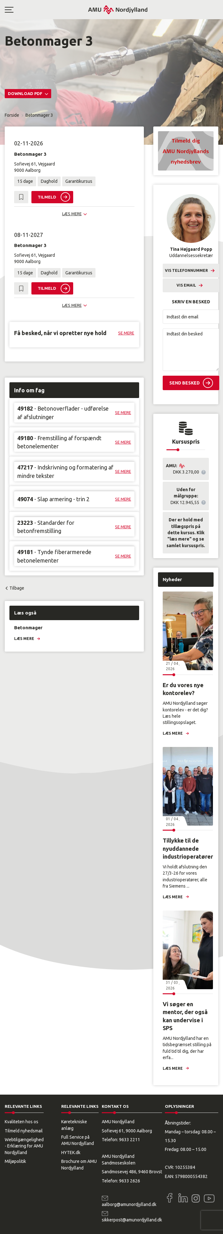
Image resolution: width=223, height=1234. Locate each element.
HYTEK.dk (70, 1152)
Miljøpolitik (15, 1161)
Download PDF (25, 93)
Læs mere (24, 639)
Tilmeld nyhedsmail (24, 1130)
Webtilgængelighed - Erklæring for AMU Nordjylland (24, 1146)
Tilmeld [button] (47, 197)
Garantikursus (78, 181)
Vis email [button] (186, 285)
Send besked (184, 382)
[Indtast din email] (191, 317)
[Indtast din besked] (191, 349)
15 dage (25, 181)
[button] (46, 10)
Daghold (49, 181)
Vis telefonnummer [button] (186, 270)
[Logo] (118, 9)
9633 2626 (129, 1180)
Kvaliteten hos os (21, 1121)
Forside (12, 115)
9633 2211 (129, 1139)
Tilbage (16, 588)
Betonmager (28, 627)
